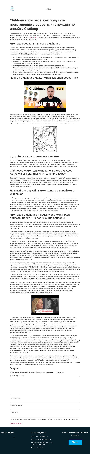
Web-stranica (14, 412)
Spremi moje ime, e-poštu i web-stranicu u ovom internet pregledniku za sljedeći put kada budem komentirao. (45, 419)
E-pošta (16, 405)
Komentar (17, 376)
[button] (48, 8)
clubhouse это (33, 37)
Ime (15, 398)
